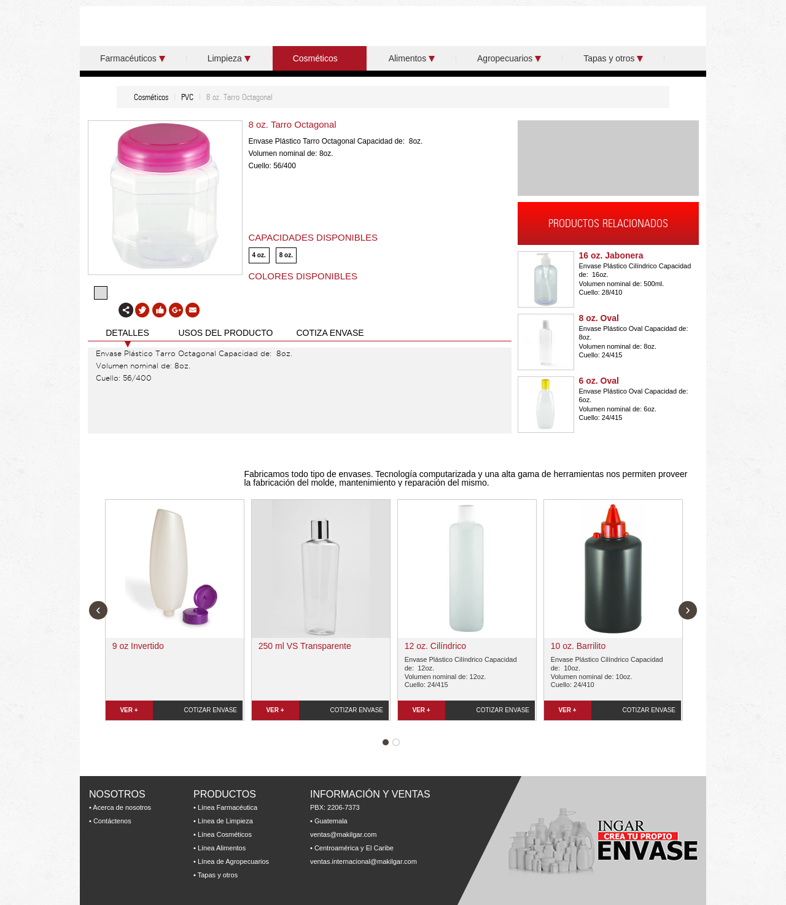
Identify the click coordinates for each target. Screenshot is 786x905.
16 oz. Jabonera (611, 255)
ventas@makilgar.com (343, 834)
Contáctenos (112, 821)
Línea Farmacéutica (227, 807)
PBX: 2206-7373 (335, 807)
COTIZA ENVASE (330, 333)
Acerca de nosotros (122, 807)
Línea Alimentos (222, 848)
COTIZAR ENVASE (211, 710)
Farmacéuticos (132, 58)
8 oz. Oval (599, 318)
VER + (129, 710)
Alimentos (412, 58)
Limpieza (229, 58)
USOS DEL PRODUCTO (225, 333)
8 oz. (286, 255)
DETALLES (127, 333)
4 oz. (259, 255)
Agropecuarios (509, 58)
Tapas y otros (613, 58)
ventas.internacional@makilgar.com (363, 861)
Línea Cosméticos (225, 834)
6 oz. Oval (599, 381)
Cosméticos (319, 58)
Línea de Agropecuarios (233, 861)
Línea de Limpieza (225, 821)
